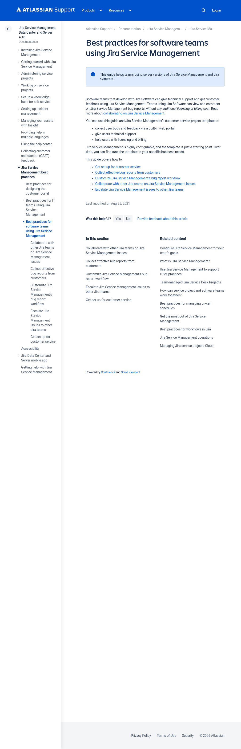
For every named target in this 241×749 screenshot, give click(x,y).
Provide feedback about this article (162, 219)
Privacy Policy (141, 735)
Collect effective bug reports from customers (43, 273)
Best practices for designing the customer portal (38, 188)
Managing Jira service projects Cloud (187, 346)
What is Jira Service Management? (185, 261)
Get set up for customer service (118, 167)
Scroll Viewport (130, 372)
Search (203, 10)
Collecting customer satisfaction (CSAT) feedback (35, 155)
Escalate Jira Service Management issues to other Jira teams (41, 320)
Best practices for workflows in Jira (185, 329)
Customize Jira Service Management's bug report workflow (41, 294)
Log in (216, 10)
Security (188, 735)
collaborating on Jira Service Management (133, 113)
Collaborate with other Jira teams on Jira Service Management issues (42, 252)
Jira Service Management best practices (34, 172)
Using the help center (36, 144)
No (128, 219)
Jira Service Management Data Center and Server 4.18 (37, 32)
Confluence (108, 372)
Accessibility (30, 348)
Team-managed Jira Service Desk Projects (190, 282)
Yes (118, 219)
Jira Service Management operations (186, 337)
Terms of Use (166, 735)
